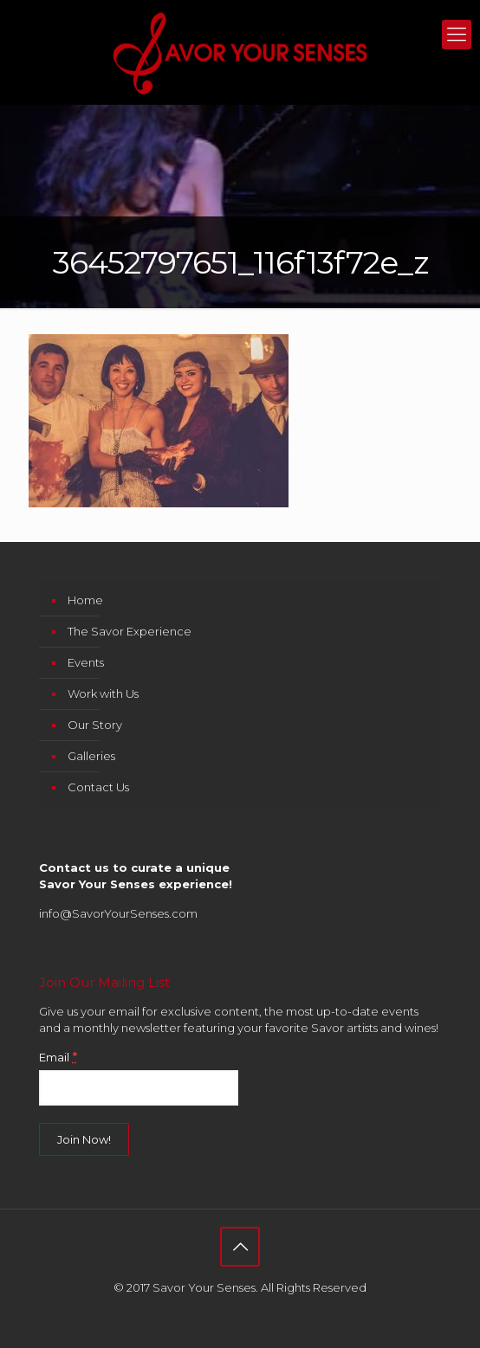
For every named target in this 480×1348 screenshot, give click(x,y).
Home (85, 600)
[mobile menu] (456, 34)
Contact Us (98, 787)
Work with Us (103, 693)
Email (58, 1057)
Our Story (95, 725)
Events (86, 662)
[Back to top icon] (240, 1247)
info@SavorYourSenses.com (118, 913)
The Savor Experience (129, 631)
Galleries (91, 756)
